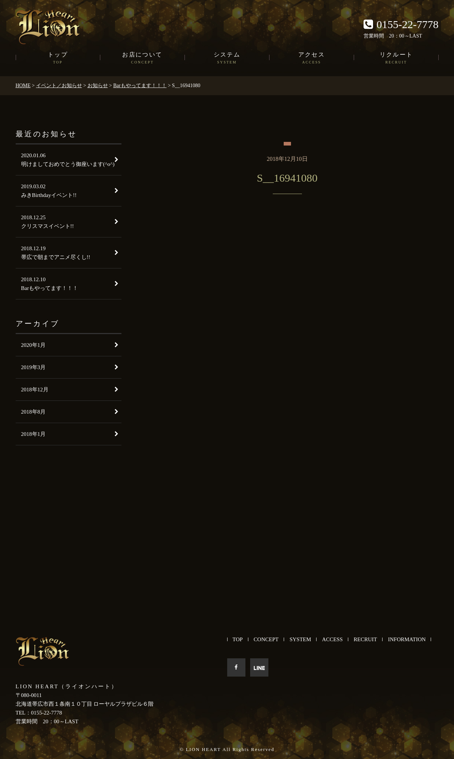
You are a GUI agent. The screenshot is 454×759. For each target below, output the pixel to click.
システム (227, 58)
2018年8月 (33, 412)
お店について (142, 58)
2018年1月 (33, 434)
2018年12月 (34, 389)
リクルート (396, 58)
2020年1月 (33, 345)
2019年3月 (33, 367)
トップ (58, 58)
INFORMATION (407, 639)
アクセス (311, 58)
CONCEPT (266, 639)
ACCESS (332, 639)
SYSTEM (300, 639)
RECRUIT (365, 639)
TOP (238, 639)
